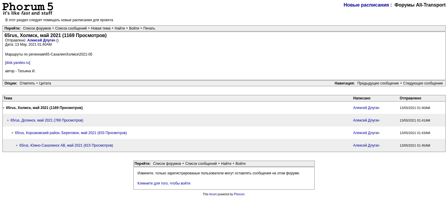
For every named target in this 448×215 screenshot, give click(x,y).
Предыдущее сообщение (378, 83)
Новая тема (100, 28)
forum (213, 194)
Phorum (239, 194)
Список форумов (37, 28)
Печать (149, 28)
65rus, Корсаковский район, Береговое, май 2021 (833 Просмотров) (71, 133)
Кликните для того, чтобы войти (164, 183)
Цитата (45, 83)
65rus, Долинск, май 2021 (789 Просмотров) (46, 120)
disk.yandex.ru (17, 63)
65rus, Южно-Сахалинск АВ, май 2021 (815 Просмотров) (66, 145)
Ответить (27, 83)
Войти (134, 28)
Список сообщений (71, 28)
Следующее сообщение (423, 83)
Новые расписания (366, 4)
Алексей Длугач (41, 40)
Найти (120, 28)
